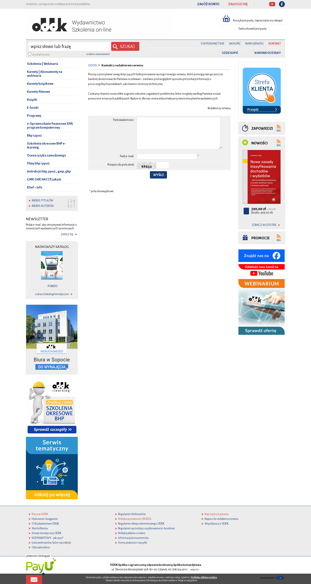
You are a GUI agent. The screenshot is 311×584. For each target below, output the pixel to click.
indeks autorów (43, 205)
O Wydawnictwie (212, 43)
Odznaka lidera (41, 547)
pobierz (53, 286)
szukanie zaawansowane (98, 54)
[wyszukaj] (69, 46)
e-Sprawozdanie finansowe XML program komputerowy (50, 125)
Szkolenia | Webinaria (42, 63)
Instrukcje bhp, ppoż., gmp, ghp (49, 171)
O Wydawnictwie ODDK (45, 523)
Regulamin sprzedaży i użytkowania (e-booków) (146, 528)
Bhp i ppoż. (35, 135)
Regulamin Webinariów (132, 514)
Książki (32, 99)
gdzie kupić (230, 52)
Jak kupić (234, 43)
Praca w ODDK (40, 514)
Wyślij (158, 175)
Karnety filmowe (38, 91)
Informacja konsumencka (133, 537)
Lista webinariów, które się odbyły (51, 542)
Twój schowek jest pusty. (252, 28)
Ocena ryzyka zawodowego (46, 155)
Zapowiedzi (262, 128)
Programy (34, 115)
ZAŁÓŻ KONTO (208, 4)
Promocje (260, 238)
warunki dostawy (267, 52)
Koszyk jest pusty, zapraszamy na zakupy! (258, 20)
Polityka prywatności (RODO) (134, 518)
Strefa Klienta (40, 528)
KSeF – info (34, 187)
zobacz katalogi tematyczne (52, 294)
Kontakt (274, 43)
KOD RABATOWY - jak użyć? (47, 537)
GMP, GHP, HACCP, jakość (44, 179)
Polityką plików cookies (204, 577)
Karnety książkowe (40, 83)
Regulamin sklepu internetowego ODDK (141, 523)
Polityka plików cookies (131, 533)
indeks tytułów (42, 200)
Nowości (259, 143)
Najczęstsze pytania (216, 514)
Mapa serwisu (254, 43)
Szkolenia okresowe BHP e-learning (46, 145)
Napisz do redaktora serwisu (221, 518)
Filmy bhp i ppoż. (38, 163)
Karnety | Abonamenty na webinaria (44, 73)
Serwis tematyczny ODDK (46, 533)
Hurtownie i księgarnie (45, 518)
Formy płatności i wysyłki (132, 542)
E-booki (32, 107)
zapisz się (67, 234)
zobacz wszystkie (264, 225)
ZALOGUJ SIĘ (238, 4)
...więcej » (194, 569)
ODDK (92, 65)
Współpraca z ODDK (216, 523)
